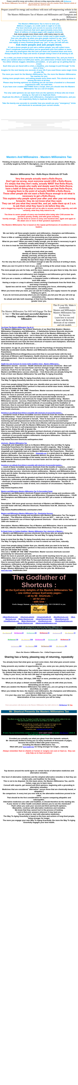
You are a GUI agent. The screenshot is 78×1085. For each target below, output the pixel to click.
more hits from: (6, 570)
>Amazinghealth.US (44, 617)
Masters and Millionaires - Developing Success (27, 513)
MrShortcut (63, 705)
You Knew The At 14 (17, 327)
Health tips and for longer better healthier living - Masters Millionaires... (30, 364)
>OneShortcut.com (44, 621)
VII (13, 639)
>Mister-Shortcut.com (25, 623)
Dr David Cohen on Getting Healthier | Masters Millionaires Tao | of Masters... (32, 531)
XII (16, 646)
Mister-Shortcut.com (25, 619)
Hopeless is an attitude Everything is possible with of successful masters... (32, 413)
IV (44, 633)
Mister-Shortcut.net (28, 621)
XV (61, 646)
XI (65, 639)
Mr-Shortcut (64, 733)
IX (40, 639)
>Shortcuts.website (27, 617)
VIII (27, 639)
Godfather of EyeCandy (44, 729)
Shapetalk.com (41, 453)
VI (70, 633)
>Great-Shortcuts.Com (44, 619)
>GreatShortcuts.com (11, 621)
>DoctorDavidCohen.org (63, 621)
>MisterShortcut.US (62, 619)
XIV (46, 646)
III (32, 633)
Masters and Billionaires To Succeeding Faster (27, 491)
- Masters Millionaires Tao (14, 443)
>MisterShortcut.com (10, 617)
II (19, 633)
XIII (31, 646)
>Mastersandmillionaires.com (46, 623)
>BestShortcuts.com (60, 617)
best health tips (28, 747)
